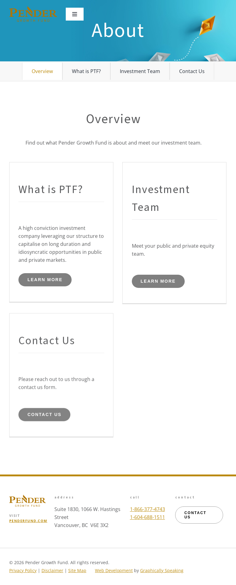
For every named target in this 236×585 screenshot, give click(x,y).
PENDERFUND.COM (28, 520)
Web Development (114, 570)
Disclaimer (52, 570)
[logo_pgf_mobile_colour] (33, 8)
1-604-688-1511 (147, 517)
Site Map (77, 570)
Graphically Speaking (161, 570)
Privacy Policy (23, 570)
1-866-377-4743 (147, 509)
